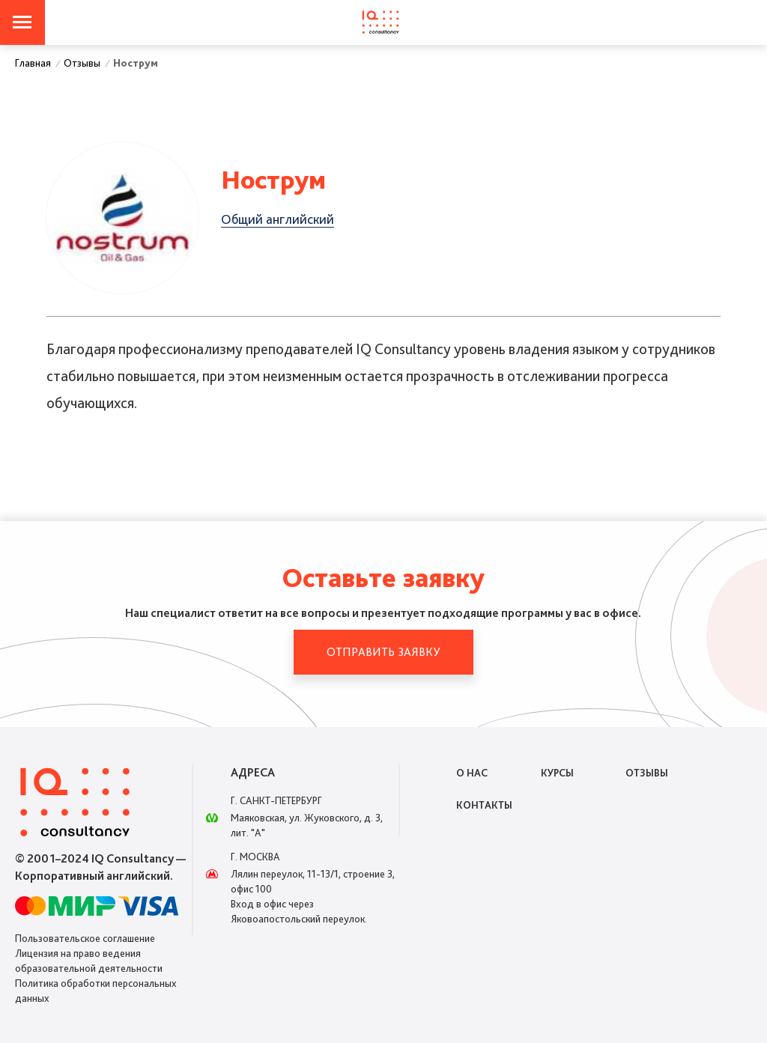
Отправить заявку (383, 652)
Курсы (557, 773)
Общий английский (277, 219)
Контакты (484, 805)
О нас (472, 773)
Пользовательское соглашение (85, 938)
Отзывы (646, 773)
